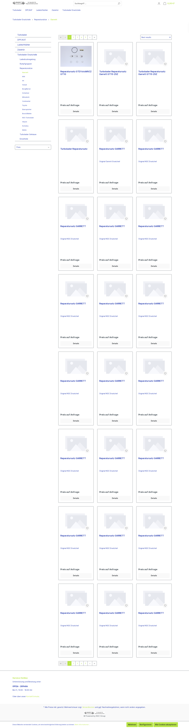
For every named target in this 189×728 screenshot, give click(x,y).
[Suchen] (119, 3)
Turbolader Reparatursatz (73, 149)
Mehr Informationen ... (82, 724)
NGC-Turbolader (28, 118)
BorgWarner (26, 89)
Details (76, 111)
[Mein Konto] (159, 3)
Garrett (25, 72)
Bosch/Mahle (26, 113)
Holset (24, 85)
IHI (23, 81)
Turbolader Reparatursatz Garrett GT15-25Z (112, 72)
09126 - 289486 (20, 686)
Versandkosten (88, 707)
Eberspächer (26, 109)
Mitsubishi (25, 97)
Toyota (24, 105)
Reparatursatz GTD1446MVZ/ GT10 (76, 72)
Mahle (24, 130)
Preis (33, 147)
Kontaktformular (32, 696)
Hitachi (24, 122)
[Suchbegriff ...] (95, 3)
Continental (26, 101)
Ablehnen (132, 725)
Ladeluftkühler (23, 45)
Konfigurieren (146, 725)
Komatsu (25, 126)
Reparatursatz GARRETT (112, 149)
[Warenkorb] (169, 3)
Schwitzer (25, 93)
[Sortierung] (156, 37)
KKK (23, 76)
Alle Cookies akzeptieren (165, 725)
